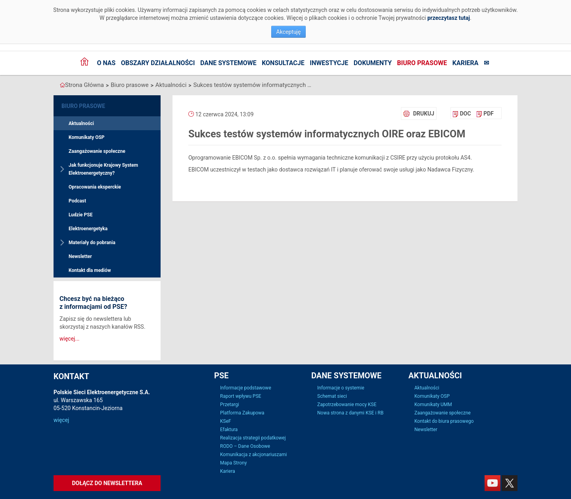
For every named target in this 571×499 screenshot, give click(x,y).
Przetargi (229, 404)
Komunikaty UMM (433, 404)
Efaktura (229, 429)
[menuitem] (462, 113)
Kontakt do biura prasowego (444, 421)
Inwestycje (329, 63)
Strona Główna (84, 85)
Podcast (77, 201)
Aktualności (170, 85)
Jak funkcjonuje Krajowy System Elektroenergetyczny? (103, 169)
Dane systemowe (228, 63)
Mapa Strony (233, 463)
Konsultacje (283, 63)
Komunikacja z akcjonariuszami (253, 454)
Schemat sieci (332, 396)
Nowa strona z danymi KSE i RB (350, 413)
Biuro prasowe (422, 63)
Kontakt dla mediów (90, 270)
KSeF (225, 421)
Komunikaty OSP (87, 137)
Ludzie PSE (80, 215)
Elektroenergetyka (88, 228)
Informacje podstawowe (245, 388)
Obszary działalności (158, 63)
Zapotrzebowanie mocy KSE (346, 404)
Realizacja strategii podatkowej (253, 438)
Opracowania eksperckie (95, 187)
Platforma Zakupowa (242, 413)
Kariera (465, 63)
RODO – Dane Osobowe (245, 446)
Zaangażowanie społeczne (97, 151)
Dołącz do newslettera (107, 483)
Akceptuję (288, 32)
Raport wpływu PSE (240, 396)
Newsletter (80, 256)
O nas (106, 63)
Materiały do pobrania (92, 242)
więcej (61, 420)
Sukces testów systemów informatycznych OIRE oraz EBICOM (253, 85)
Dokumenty (373, 63)
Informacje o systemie (340, 388)
